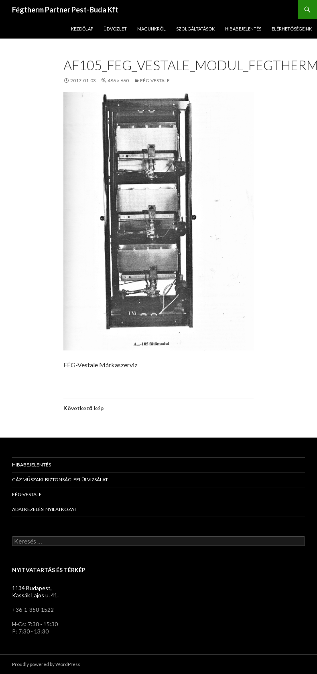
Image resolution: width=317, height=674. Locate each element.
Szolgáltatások (195, 28)
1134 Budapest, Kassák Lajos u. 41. (35, 591)
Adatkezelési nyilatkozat (44, 509)
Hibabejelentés (243, 28)
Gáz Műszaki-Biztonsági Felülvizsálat (60, 479)
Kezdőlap (82, 28)
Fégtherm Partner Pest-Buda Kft (65, 9)
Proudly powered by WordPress (46, 664)
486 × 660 (118, 80)
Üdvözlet (115, 28)
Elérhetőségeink (292, 28)
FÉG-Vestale (155, 80)
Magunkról (151, 28)
